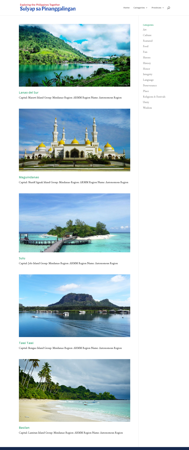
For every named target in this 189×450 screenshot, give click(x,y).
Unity (146, 102)
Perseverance (150, 85)
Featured (148, 40)
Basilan (24, 428)
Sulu (22, 258)
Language (148, 79)
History (147, 63)
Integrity (147, 74)
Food (145, 46)
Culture (147, 35)
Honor (146, 68)
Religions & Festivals (154, 96)
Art (144, 29)
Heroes (146, 57)
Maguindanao (29, 177)
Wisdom (147, 107)
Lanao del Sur (29, 92)
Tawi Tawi (26, 343)
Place (146, 91)
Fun (145, 52)
